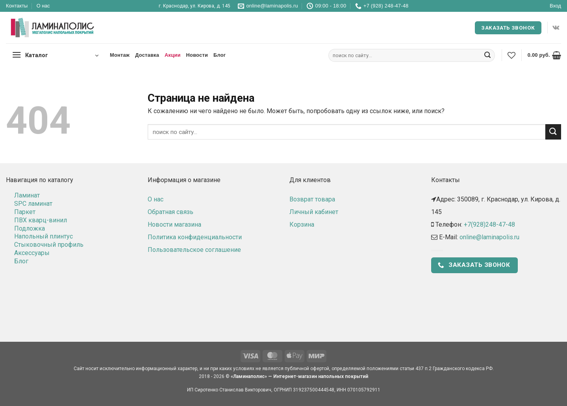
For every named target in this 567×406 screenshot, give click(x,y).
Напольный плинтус (43, 236)
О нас (43, 6)
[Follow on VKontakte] (555, 27)
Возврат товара (312, 199)
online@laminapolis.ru (489, 237)
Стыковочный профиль (48, 244)
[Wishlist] (511, 55)
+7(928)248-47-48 (489, 224)
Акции (173, 55)
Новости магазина (174, 224)
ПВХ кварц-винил (40, 220)
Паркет (24, 212)
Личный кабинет (313, 212)
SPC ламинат (33, 203)
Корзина (301, 224)
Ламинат (27, 195)
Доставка (147, 55)
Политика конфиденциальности (195, 237)
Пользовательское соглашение (194, 249)
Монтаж (120, 55)
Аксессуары (32, 253)
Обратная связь (170, 212)
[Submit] (487, 55)
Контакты (17, 6)
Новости (197, 55)
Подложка (29, 228)
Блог (219, 55)
